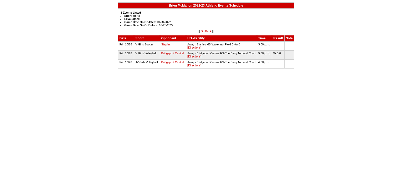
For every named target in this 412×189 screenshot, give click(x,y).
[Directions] (194, 47)
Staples (166, 44)
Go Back (206, 31)
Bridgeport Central (172, 53)
